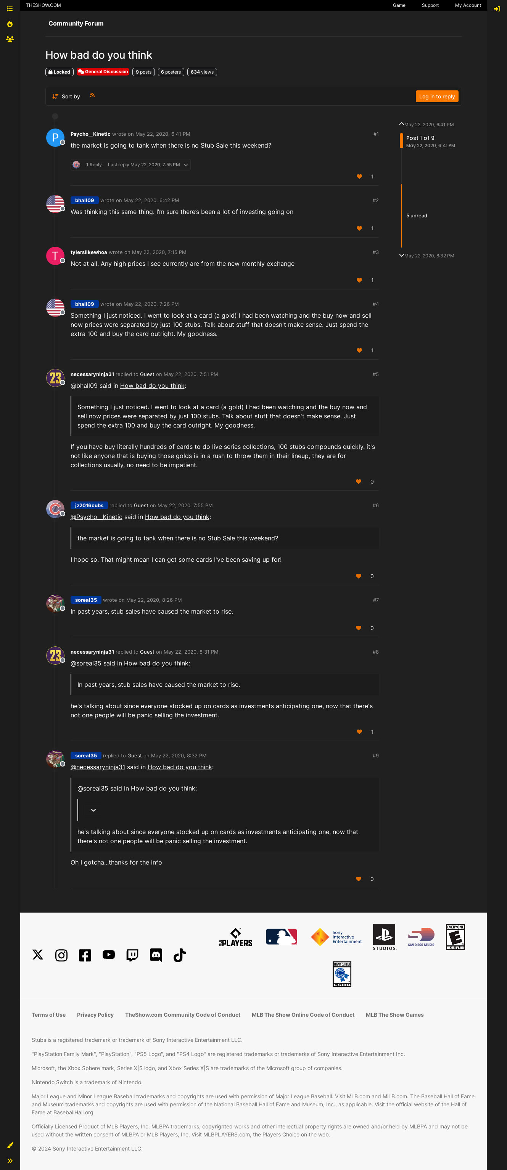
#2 (376, 200)
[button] (10, 1145)
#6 (376, 505)
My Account (468, 5)
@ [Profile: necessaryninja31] (98, 767)
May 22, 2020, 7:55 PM (185, 505)
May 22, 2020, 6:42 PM (151, 200)
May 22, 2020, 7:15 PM (159, 252)
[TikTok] (180, 955)
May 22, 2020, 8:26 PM (154, 600)
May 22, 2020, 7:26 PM (151, 304)
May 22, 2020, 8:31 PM (191, 652)
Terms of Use (49, 1014)
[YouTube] (109, 955)
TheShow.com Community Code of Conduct (182, 1014)
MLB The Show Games (395, 1014)
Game (399, 5)
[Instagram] (61, 955)
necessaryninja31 (92, 374)
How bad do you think (152, 385)
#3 (376, 252)
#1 (376, 134)
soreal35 (86, 600)
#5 (376, 374)
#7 (376, 600)
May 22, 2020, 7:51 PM (191, 374)
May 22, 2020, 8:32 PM (179, 755)
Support (430, 5)
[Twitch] (132, 955)
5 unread (416, 215)
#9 (376, 755)
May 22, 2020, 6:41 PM (162, 134)
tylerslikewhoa (89, 252)
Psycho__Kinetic (91, 134)
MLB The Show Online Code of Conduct (303, 1014)
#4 (376, 304)
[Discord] (156, 955)
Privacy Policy (95, 1014)
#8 (376, 652)
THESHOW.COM (43, 5)
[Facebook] (85, 955)
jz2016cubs (89, 505)
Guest (147, 374)
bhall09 (84, 200)
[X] (38, 955)
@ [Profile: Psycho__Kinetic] (96, 517)
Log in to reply (437, 96)
